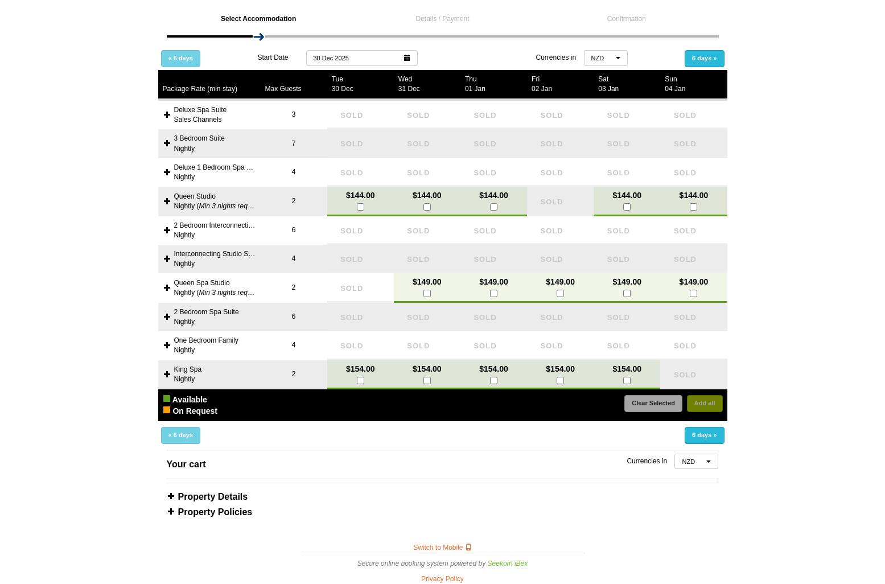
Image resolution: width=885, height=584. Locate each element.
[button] (362, 57)
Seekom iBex (508, 563)
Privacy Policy (442, 579)
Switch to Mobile (442, 548)
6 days (704, 58)
